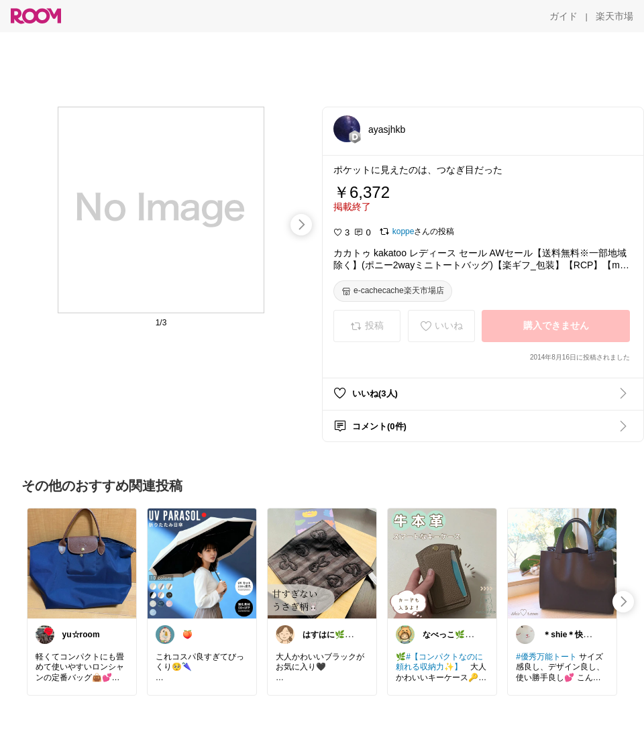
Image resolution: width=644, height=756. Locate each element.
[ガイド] (563, 16)
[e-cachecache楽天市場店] (392, 291)
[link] (82, 562)
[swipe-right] (301, 224)
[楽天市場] (614, 16)
